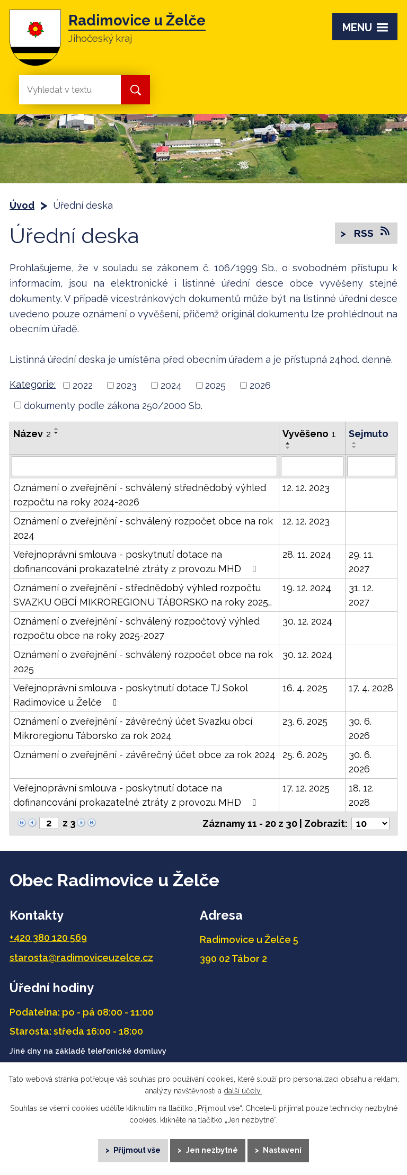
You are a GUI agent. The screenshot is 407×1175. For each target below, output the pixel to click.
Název (32, 433)
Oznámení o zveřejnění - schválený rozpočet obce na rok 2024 (143, 528)
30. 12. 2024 (307, 621)
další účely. (243, 1087)
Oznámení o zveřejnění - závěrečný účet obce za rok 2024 (144, 754)
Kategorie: (33, 384)
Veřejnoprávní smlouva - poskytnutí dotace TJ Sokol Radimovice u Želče (130, 695)
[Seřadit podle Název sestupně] (57, 433)
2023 (126, 385)
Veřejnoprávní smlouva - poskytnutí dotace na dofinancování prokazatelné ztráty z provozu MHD (137, 561)
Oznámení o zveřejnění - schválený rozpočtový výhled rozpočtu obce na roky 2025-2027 (136, 628)
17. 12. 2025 (306, 788)
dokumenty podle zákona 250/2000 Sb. (113, 405)
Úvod (22, 205)
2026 (260, 385)
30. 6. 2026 (360, 728)
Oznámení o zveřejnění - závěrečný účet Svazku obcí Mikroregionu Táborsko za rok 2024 (132, 728)
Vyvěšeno (309, 433)
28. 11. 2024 (306, 554)
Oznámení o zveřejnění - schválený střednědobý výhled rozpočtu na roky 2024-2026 (139, 495)
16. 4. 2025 (305, 687)
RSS (370, 233)
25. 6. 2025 (305, 754)
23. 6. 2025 (305, 721)
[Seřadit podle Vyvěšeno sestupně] (288, 448)
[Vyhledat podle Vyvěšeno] (312, 466)
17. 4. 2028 (371, 687)
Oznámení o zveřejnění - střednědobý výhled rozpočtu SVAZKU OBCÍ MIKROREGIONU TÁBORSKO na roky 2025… (142, 595)
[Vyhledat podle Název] (144, 466)
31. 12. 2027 (361, 595)
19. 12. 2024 (306, 587)
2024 (171, 385)
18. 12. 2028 (361, 795)
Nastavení (286, 1148)
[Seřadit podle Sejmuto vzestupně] (354, 443)
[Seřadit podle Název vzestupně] (57, 428)
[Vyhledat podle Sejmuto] (371, 466)
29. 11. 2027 (361, 561)
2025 (215, 385)
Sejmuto (368, 433)
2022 (83, 385)
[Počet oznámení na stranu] (370, 823)
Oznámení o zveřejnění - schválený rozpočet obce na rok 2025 (143, 661)
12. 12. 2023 (306, 487)
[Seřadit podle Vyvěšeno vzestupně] (288, 443)
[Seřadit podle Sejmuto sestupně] (354, 447)
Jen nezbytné (212, 1148)
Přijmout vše (134, 1148)
